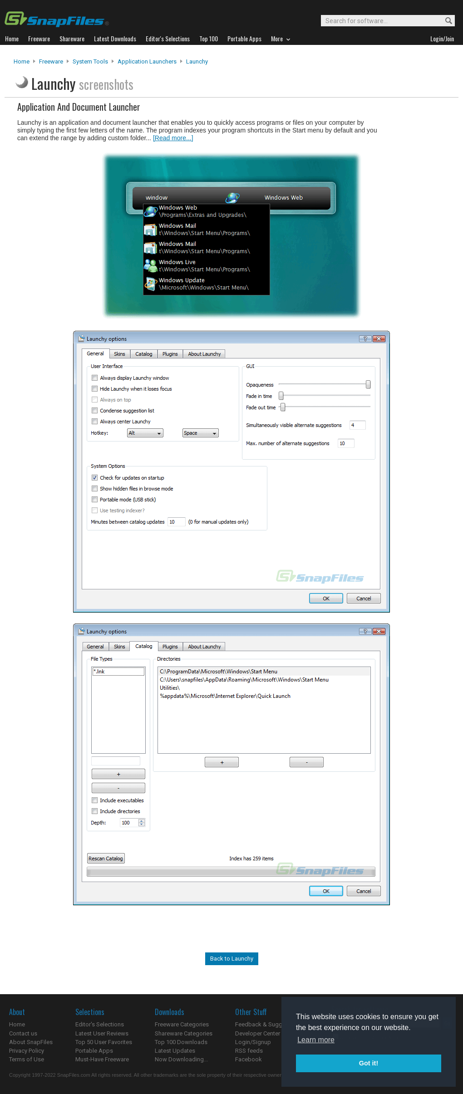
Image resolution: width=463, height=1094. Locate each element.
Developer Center (257, 1033)
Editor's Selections (99, 1024)
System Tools (90, 61)
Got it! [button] (368, 1063)
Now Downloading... (181, 1059)
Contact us (23, 1033)
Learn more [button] (316, 1040)
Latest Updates (175, 1050)
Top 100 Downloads (181, 1042)
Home (22, 61)
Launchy (197, 61)
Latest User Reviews (101, 1033)
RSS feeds (249, 1050)
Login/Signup (253, 1042)
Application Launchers (147, 61)
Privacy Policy (26, 1050)
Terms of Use (26, 1059)
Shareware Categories (183, 1033)
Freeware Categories (182, 1024)
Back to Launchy (231, 958)
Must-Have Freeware (102, 1059)
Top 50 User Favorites (103, 1042)
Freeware (51, 61)
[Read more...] (173, 138)
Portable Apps (94, 1050)
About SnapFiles (31, 1042)
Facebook (248, 1059)
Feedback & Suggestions (268, 1024)
